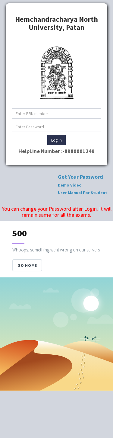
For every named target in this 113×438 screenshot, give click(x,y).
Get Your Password (80, 176)
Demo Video (70, 185)
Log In (56, 140)
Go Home (27, 265)
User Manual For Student (82, 192)
